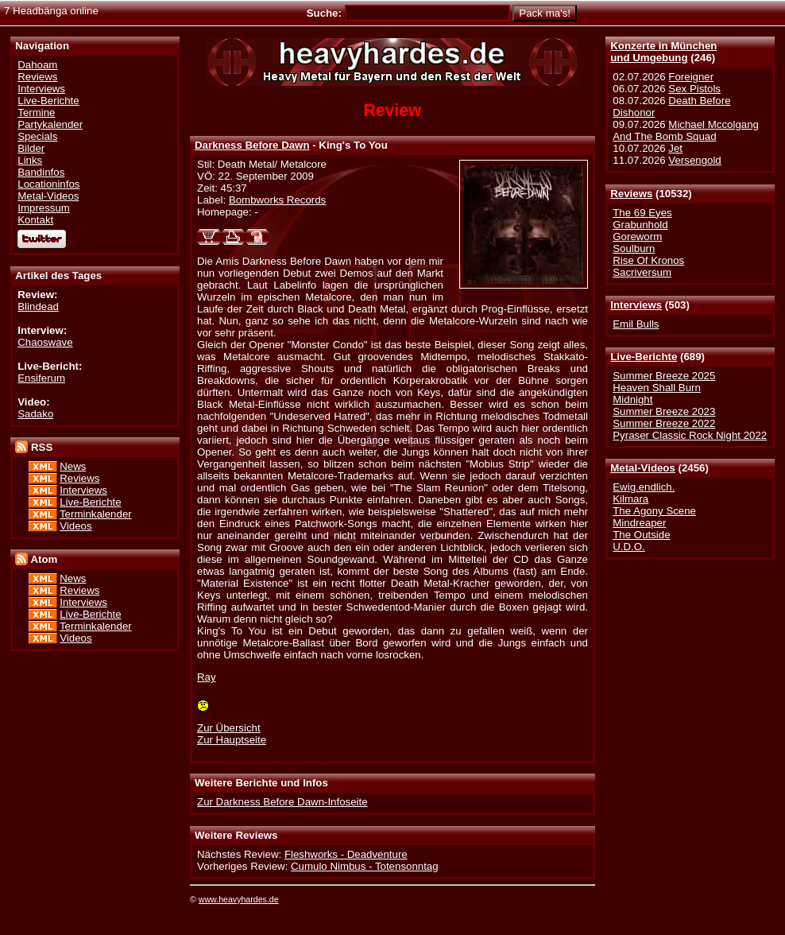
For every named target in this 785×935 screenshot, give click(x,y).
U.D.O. (629, 547)
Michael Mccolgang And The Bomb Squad (686, 130)
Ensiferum (41, 378)
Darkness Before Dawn (252, 145)
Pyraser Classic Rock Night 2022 (690, 435)
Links (29, 160)
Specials (37, 136)
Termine (36, 112)
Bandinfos (40, 172)
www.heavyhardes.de (239, 899)
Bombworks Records (277, 200)
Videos (75, 526)
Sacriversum (642, 272)
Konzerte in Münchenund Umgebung (663, 52)
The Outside (641, 535)
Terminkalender (96, 514)
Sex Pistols (694, 89)
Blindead (38, 306)
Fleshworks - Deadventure (346, 854)
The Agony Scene (654, 511)
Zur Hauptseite (231, 740)
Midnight (632, 399)
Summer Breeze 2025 (664, 376)
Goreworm (637, 236)
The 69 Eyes (642, 213)
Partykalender (50, 124)
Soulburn (634, 248)
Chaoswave (44, 342)
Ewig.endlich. (644, 487)
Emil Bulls (636, 324)
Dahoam (37, 65)
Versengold (694, 160)
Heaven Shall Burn (657, 388)
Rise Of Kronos (648, 260)
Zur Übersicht (229, 728)
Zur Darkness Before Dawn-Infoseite (282, 802)
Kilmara (630, 499)
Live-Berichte (643, 357)
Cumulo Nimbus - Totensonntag (365, 866)
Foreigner (690, 77)
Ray (206, 677)
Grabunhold (640, 225)
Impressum (43, 208)
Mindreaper (639, 523)
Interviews (636, 305)
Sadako (35, 414)
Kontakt (35, 220)
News (73, 466)
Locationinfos (48, 184)
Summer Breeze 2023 (664, 411)
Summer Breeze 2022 (664, 423)
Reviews (631, 194)
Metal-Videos (642, 468)
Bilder (30, 148)
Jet (675, 148)
